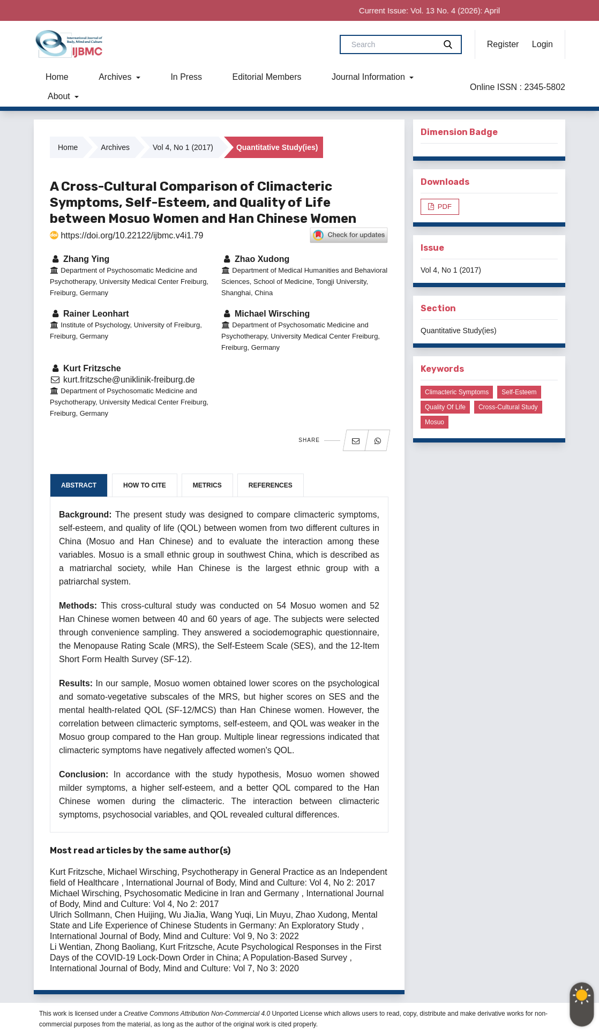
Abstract (78, 485)
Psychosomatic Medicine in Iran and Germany (213, 893)
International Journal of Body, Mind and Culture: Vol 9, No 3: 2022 (174, 936)
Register (503, 44)
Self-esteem (518, 392)
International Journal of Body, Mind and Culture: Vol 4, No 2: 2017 (250, 882)
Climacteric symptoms (457, 392)
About (60, 96)
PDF (444, 206)
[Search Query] (392, 44)
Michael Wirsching (265, 313)
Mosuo (434, 422)
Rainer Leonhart (89, 313)
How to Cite (144, 485)
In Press (186, 76)
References (271, 485)
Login (542, 44)
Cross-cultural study (508, 407)
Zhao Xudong (255, 259)
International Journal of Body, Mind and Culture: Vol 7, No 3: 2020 (174, 968)
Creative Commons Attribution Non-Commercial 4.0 (197, 1013)
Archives (116, 76)
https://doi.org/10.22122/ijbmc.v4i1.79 (126, 235)
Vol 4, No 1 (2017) (183, 147)
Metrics (207, 485)
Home (57, 76)
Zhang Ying (79, 259)
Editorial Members (267, 76)
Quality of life (445, 407)
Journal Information (369, 76)
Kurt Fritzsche (85, 368)
